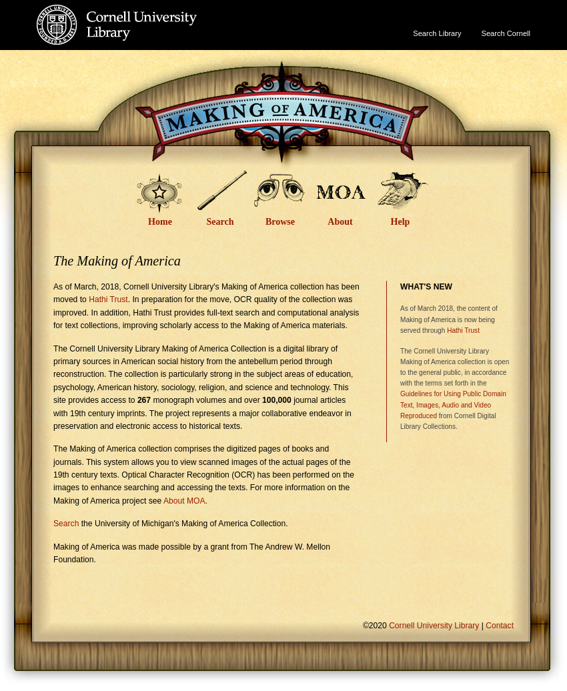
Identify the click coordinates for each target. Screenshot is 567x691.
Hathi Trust (108, 299)
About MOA (184, 501)
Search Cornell (506, 33)
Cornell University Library (143, 37)
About (340, 222)
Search (220, 222)
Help (400, 222)
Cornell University (143, 12)
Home (160, 222)
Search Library (437, 33)
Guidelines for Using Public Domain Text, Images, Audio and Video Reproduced (453, 404)
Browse (280, 222)
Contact (500, 625)
